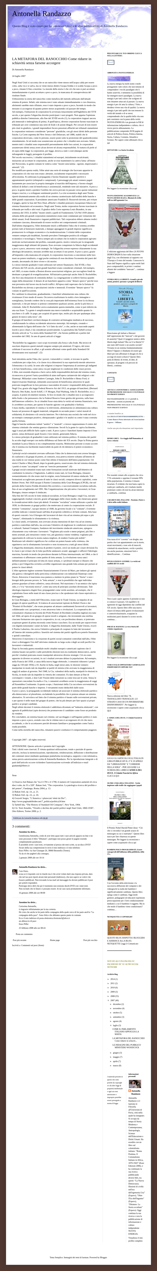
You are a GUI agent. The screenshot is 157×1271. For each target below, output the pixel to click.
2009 (113, 992)
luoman (85, 1257)
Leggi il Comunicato (129, 944)
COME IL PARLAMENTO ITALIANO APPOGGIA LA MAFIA (125, 1031)
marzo (116, 1065)
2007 (113, 1000)
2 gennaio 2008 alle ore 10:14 (31, 858)
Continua (126, 554)
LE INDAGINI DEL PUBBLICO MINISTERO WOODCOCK (126, 1046)
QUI (109, 711)
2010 (113, 987)
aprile (115, 1061)
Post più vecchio (90, 940)
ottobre (116, 1013)
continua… (112, 619)
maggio (116, 1057)
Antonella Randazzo (41, 13)
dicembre (117, 1004)
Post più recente (19, 940)
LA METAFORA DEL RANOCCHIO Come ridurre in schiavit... (128, 1039)
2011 (113, 983)
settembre (117, 1017)
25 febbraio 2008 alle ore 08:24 (32, 928)
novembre (117, 1008)
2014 (113, 979)
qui (108, 143)
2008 (113, 996)
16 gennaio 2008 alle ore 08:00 (32, 893)
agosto (116, 1021)
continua (117, 365)
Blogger (103, 1257)
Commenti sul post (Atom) (32, 945)
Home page (55, 940)
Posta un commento (24, 934)
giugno (116, 1053)
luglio (115, 1025)
